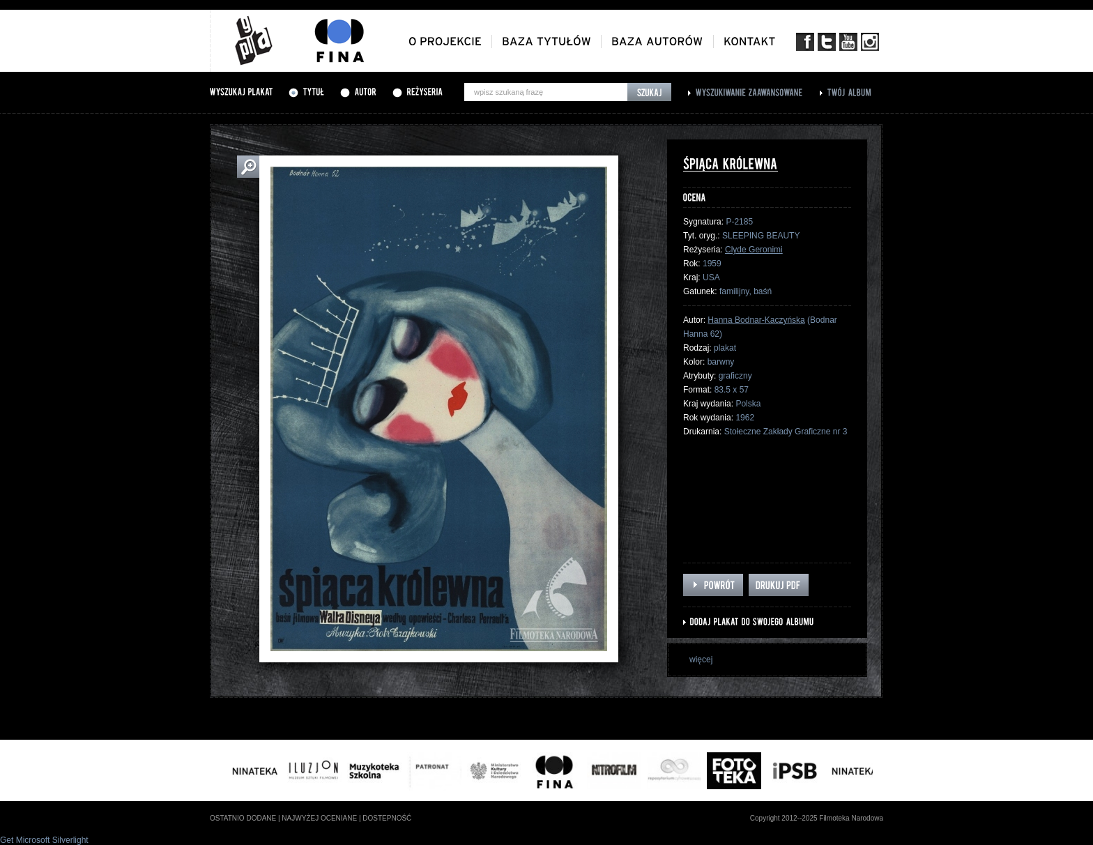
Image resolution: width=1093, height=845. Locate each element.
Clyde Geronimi (754, 249)
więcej (700, 659)
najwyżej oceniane (319, 818)
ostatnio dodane (243, 818)
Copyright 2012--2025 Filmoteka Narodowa (816, 818)
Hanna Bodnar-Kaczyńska (756, 320)
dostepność (386, 818)
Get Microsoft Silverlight (44, 840)
